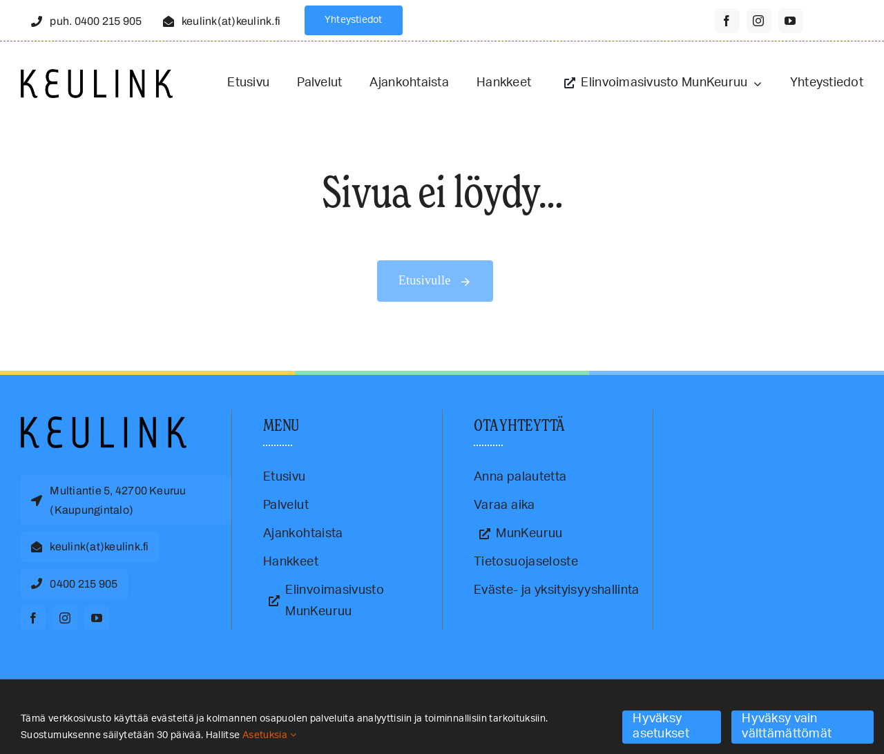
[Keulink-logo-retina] (97, 75)
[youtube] (790, 20)
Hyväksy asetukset (661, 726)
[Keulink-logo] (103, 422)
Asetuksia (269, 735)
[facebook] (727, 20)
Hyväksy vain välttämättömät (787, 726)
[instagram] (759, 20)
